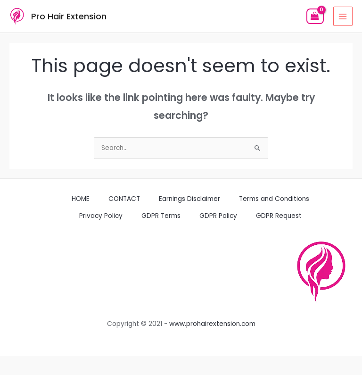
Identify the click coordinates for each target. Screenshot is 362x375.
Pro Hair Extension (69, 16)
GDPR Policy (218, 215)
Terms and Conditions (274, 198)
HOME (81, 198)
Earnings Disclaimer (189, 198)
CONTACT (124, 198)
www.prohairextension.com (212, 323)
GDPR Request (279, 215)
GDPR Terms (161, 215)
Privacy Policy (101, 215)
